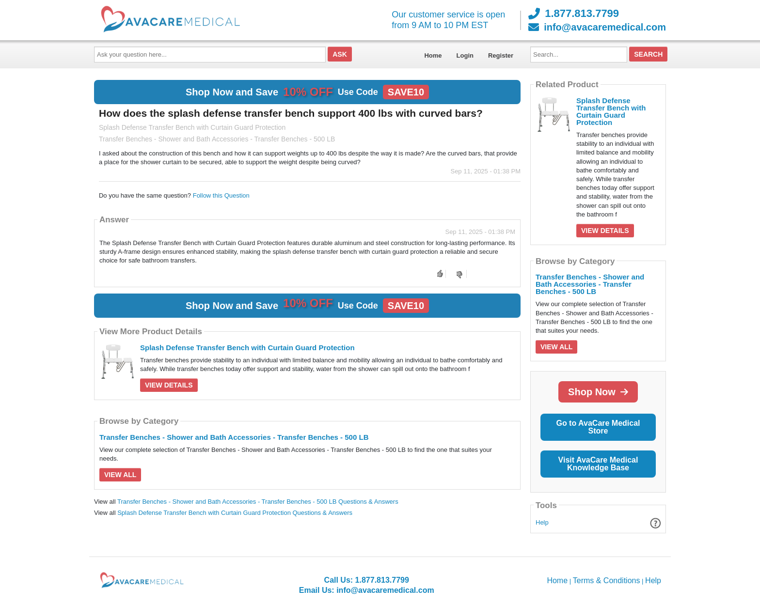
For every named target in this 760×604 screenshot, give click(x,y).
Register (500, 55)
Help (542, 522)
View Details (169, 385)
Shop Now (598, 392)
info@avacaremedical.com (597, 27)
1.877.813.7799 (573, 13)
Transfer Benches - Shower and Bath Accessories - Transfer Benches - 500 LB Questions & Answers (257, 501)
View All (120, 475)
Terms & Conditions (606, 580)
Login (465, 55)
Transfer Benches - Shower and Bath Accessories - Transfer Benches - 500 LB (233, 437)
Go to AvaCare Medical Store (598, 427)
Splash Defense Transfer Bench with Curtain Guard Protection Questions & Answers (234, 512)
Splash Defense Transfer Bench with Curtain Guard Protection (247, 347)
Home (433, 55)
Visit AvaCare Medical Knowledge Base (598, 464)
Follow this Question (221, 195)
